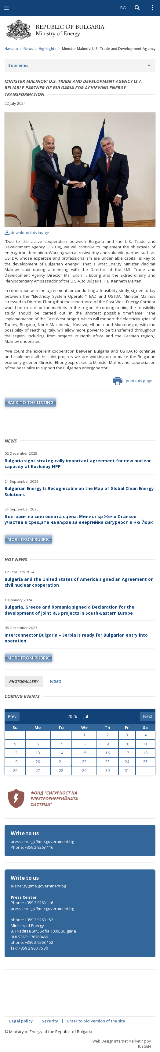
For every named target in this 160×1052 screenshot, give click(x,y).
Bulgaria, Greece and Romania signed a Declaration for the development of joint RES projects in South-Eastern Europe (69, 610)
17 (127, 752)
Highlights (47, 48)
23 (107, 761)
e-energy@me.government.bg (38, 886)
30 (107, 770)
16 (107, 752)
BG (123, 7)
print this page (132, 381)
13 (38, 752)
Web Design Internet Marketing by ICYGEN (122, 1044)
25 (145, 761)
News (28, 48)
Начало (11, 48)
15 (84, 752)
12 (15, 752)
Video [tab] (55, 681)
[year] (72, 716)
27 (38, 770)
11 (145, 744)
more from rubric (28, 539)
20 (38, 761)
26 (15, 770)
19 (15, 761)
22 (84, 761)
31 (127, 770)
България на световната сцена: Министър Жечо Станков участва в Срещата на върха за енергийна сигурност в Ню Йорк (79, 519)
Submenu (18, 65)
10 (127, 744)
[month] (87, 716)
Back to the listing (30, 402)
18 (145, 752)
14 (61, 752)
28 (61, 770)
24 (127, 761)
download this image (27, 232)
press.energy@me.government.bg (42, 841)
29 (84, 770)
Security (50, 1021)
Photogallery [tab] (23, 681)
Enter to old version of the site (96, 1021)
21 (61, 761)
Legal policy (21, 1021)
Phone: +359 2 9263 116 (32, 847)
